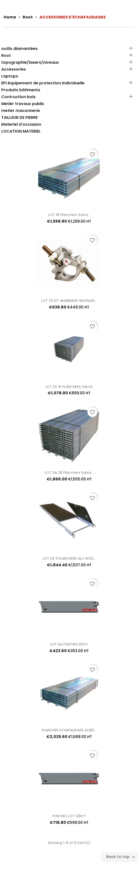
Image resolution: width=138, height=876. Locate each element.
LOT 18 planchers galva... (69, 214)
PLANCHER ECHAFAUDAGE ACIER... (69, 730)
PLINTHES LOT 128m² (69, 816)
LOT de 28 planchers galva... (69, 472)
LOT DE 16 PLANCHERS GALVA (69, 386)
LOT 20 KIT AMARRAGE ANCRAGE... (69, 300)
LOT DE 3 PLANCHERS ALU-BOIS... (69, 558)
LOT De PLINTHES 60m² (69, 644)
